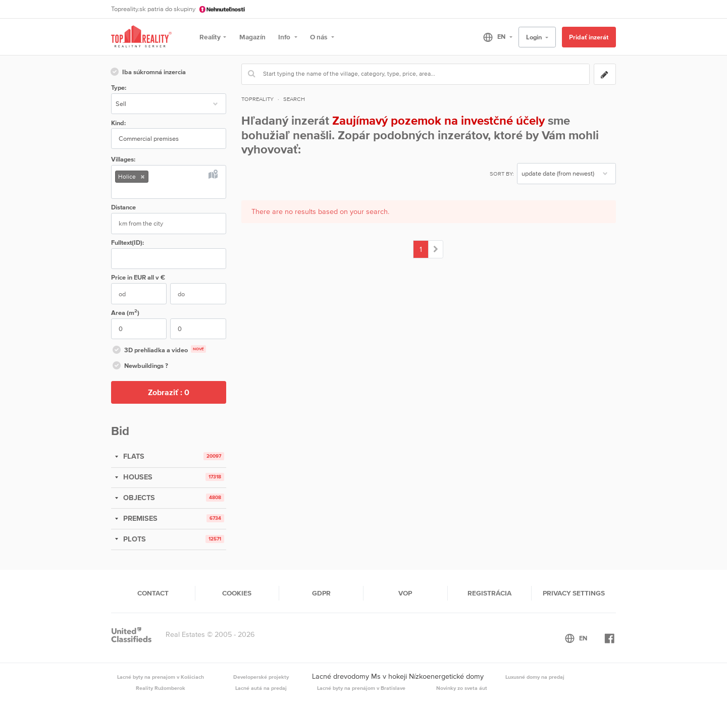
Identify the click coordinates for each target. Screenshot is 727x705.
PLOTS (133, 539)
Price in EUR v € (138, 277)
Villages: (123, 159)
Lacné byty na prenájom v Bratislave (361, 688)
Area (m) (125, 312)
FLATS (132, 456)
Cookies (236, 593)
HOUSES (136, 477)
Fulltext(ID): (127, 242)
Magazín (252, 37)
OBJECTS (138, 498)
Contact (153, 593)
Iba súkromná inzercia (147, 72)
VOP (405, 593)
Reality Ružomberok (160, 688)
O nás (319, 37)
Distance (123, 207)
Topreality (257, 99)
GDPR (321, 593)
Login (534, 37)
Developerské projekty (261, 677)
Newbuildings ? (139, 366)
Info (285, 37)
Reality (210, 37)
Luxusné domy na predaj (534, 677)
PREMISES (139, 518)
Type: (118, 87)
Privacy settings (574, 593)
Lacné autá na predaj (261, 688)
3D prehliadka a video (158, 350)
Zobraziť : (168, 392)
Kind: (118, 123)
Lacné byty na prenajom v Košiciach (160, 677)
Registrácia (489, 593)
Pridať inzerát (588, 37)
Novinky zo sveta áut (461, 688)
